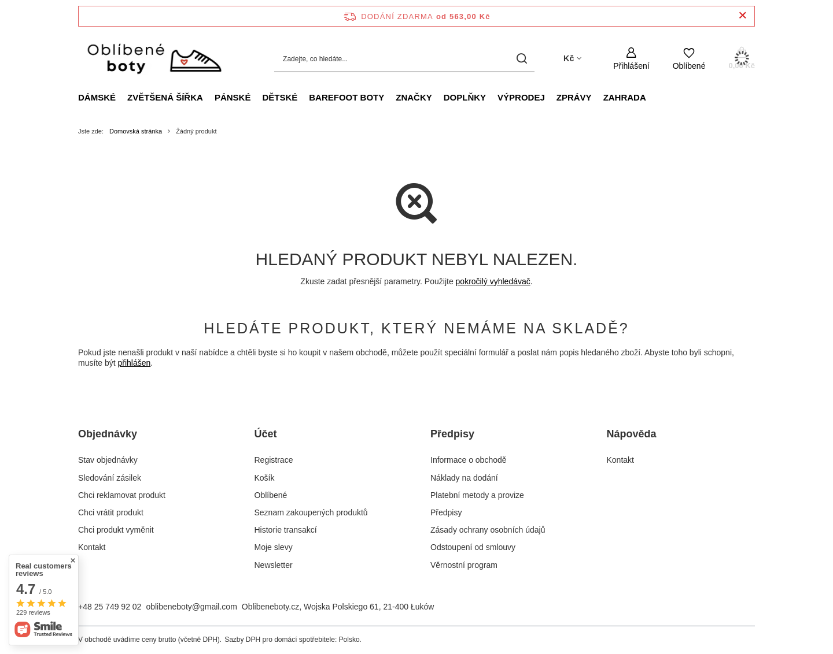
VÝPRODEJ (521, 97)
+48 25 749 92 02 (109, 606)
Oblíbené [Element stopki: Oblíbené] (271, 495)
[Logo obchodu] (153, 59)
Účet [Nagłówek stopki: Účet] (266, 434)
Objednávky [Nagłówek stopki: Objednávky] (107, 434)
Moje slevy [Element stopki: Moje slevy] (274, 547)
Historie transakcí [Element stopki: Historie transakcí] (286, 529)
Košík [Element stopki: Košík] (265, 477)
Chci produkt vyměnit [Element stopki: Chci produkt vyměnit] (116, 529)
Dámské (97, 97)
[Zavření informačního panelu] (742, 16)
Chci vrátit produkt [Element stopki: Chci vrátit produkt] (110, 512)
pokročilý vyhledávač (493, 281)
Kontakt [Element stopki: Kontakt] (91, 547)
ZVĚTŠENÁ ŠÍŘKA (165, 97)
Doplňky (465, 97)
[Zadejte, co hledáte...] (404, 59)
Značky (414, 97)
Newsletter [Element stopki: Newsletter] (274, 565)
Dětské (279, 97)
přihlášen (133, 362)
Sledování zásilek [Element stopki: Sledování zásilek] (109, 477)
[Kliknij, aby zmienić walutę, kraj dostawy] (572, 58)
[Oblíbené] (689, 58)
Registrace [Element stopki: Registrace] (274, 460)
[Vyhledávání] (521, 59)
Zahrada (624, 97)
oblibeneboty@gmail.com (191, 606)
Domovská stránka (135, 131)
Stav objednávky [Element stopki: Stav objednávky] (108, 460)
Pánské (233, 97)
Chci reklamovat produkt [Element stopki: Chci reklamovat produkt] (121, 495)
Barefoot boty (346, 97)
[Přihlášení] (631, 58)
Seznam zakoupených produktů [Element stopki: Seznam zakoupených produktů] (311, 512)
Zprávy (574, 97)
